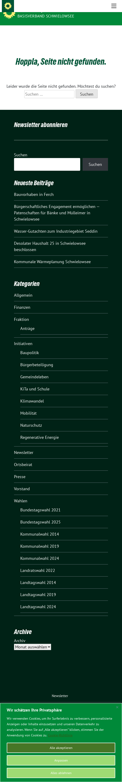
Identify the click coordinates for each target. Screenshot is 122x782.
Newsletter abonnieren (41, 117)
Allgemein (23, 288)
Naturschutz (31, 418)
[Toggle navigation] (113, 33)
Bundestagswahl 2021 (40, 502)
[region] (61, 742)
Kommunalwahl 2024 (39, 551)
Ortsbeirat (23, 457)
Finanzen (22, 300)
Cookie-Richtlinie (60, 735)
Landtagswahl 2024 (38, 599)
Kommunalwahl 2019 (39, 539)
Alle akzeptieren (61, 748)
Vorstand (22, 481)
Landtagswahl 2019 (38, 587)
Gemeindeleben (34, 369)
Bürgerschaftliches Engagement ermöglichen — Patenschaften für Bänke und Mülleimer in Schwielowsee (57, 206)
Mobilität (28, 406)
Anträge (27, 321)
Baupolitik (29, 345)
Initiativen (23, 336)
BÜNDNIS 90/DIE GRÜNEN (42, 10)
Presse (19, 469)
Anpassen (61, 760)
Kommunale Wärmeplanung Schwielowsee (52, 254)
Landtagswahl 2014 (38, 575)
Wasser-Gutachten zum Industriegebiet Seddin (56, 224)
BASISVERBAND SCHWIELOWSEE (45, 16)
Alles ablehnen (61, 773)
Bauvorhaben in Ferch (34, 187)
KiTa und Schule (34, 381)
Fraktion (21, 312)
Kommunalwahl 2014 (39, 527)
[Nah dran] (117, 707)
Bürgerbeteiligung (36, 357)
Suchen (20, 147)
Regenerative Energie (39, 430)
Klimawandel (32, 393)
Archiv (19, 633)
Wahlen (20, 493)
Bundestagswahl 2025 (40, 514)
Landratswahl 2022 (37, 563)
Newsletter (23, 445)
